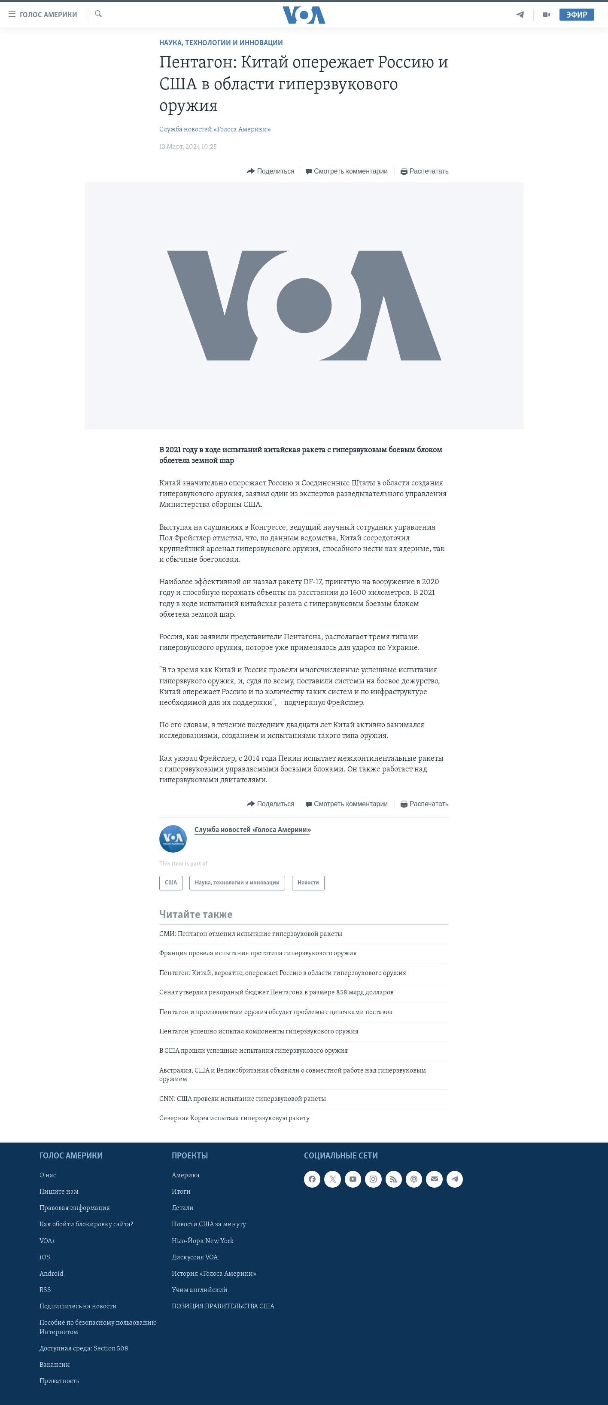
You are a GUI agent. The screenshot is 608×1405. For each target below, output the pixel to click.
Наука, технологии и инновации (221, 43)
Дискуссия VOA (195, 1257)
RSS (45, 1290)
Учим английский (200, 1290)
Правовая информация (75, 1208)
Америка (186, 1176)
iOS (45, 1257)
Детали (183, 1208)
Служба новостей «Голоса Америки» (215, 129)
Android (52, 1274)
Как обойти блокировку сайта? (86, 1225)
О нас (48, 1176)
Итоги (181, 1192)
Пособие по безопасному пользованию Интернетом (98, 1328)
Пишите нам (59, 1192)
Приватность (59, 1381)
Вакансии (55, 1365)
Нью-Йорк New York (203, 1241)
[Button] (270, 171)
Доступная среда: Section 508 (84, 1348)
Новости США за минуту (209, 1225)
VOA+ (47, 1241)
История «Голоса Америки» (214, 1274)
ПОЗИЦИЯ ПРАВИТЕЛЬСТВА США (223, 1306)
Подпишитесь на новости (78, 1306)
